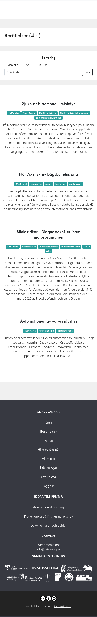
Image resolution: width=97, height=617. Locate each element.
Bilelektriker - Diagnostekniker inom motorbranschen (48, 234)
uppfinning (75, 184)
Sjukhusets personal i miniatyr (48, 103)
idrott (48, 184)
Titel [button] (27, 65)
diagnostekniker (48, 246)
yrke (48, 251)
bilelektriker (29, 246)
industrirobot (65, 330)
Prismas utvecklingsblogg (49, 507)
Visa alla (12, 65)
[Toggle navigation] (9, 10)
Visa (87, 72)
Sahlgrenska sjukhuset (48, 117)
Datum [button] (42, 65)
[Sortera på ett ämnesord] (42, 72)
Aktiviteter (48, 458)
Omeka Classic (62, 606)
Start (48, 422)
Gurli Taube (29, 113)
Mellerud (60, 184)
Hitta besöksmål (48, 449)
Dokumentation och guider (49, 525)
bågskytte (36, 184)
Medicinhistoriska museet (74, 113)
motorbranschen (70, 246)
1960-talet (13, 113)
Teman (48, 440)
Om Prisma (48, 476)
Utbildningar (48, 467)
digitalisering (46, 330)
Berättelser (48, 431)
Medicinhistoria (48, 113)
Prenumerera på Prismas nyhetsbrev (48, 516)
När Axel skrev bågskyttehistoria (48, 174)
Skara (86, 246)
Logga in (49, 485)
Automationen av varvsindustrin (48, 321)
